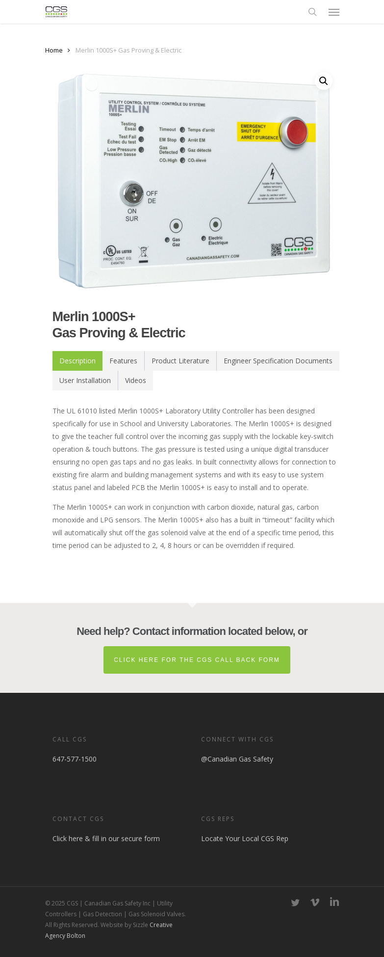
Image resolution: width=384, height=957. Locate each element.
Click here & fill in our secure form (106, 838)
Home (54, 50)
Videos (135, 380)
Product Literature (180, 360)
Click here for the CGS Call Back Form (197, 659)
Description (77, 360)
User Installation (85, 380)
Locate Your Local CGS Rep (244, 838)
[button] (334, 12)
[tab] (77, 361)
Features (123, 360)
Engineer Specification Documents (278, 360)
